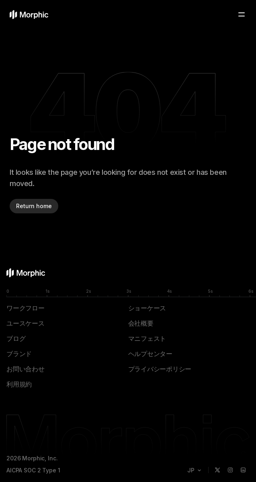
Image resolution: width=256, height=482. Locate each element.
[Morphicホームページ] (29, 14)
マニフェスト (147, 338)
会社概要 (141, 323)
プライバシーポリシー (160, 369)
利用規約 (19, 384)
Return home (34, 206)
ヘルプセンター (150, 354)
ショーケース (147, 308)
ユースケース (25, 323)
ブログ (15, 338)
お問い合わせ (25, 369)
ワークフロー (25, 308)
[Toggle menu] (241, 14)
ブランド (19, 354)
